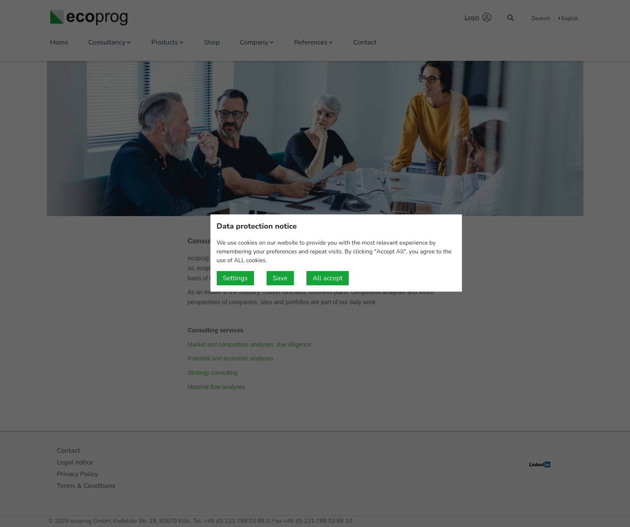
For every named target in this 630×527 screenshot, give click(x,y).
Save (280, 278)
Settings (235, 278)
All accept (328, 278)
